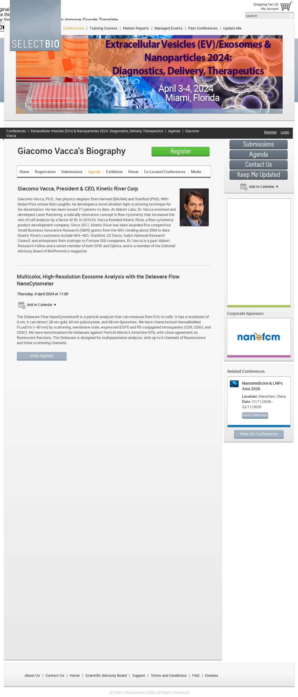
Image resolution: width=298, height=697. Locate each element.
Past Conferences (203, 28)
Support (138, 675)
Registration (45, 171)
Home (24, 171)
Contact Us (55, 675)
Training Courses (103, 28)
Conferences (73, 28)
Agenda (174, 131)
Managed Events (169, 28)
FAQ (195, 675)
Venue (133, 171)
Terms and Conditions (169, 675)
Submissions (72, 171)
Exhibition (114, 171)
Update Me (232, 28)
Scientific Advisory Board (106, 675)
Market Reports (136, 28)
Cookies (211, 675)
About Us (32, 675)
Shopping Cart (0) (266, 4)
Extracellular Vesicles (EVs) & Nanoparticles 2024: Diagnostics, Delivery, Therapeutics (97, 131)
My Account (270, 8)
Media (196, 171)
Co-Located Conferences (165, 171)
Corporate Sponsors (245, 313)
